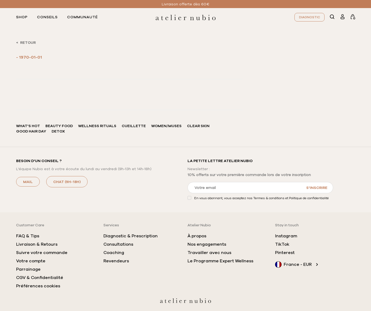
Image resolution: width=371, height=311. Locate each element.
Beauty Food (59, 126)
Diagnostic (309, 17)
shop (22, 17)
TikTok (282, 244)
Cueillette (134, 126)
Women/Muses (166, 126)
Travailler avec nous (209, 253)
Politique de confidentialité (309, 198)
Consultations (118, 244)
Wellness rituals (97, 126)
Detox (58, 131)
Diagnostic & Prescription (130, 236)
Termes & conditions (268, 198)
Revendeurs (116, 261)
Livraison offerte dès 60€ (185, 4)
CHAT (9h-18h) (67, 182)
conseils (47, 17)
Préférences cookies (38, 286)
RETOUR (28, 42)
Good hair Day (31, 131)
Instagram (286, 236)
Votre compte (30, 261)
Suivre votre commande (41, 253)
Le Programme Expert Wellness (220, 261)
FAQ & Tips (27, 236)
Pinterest (285, 253)
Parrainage (28, 269)
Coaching (113, 253)
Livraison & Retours (36, 244)
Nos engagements (207, 244)
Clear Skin (198, 126)
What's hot (28, 126)
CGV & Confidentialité (39, 278)
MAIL (28, 182)
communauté (82, 17)
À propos (197, 236)
